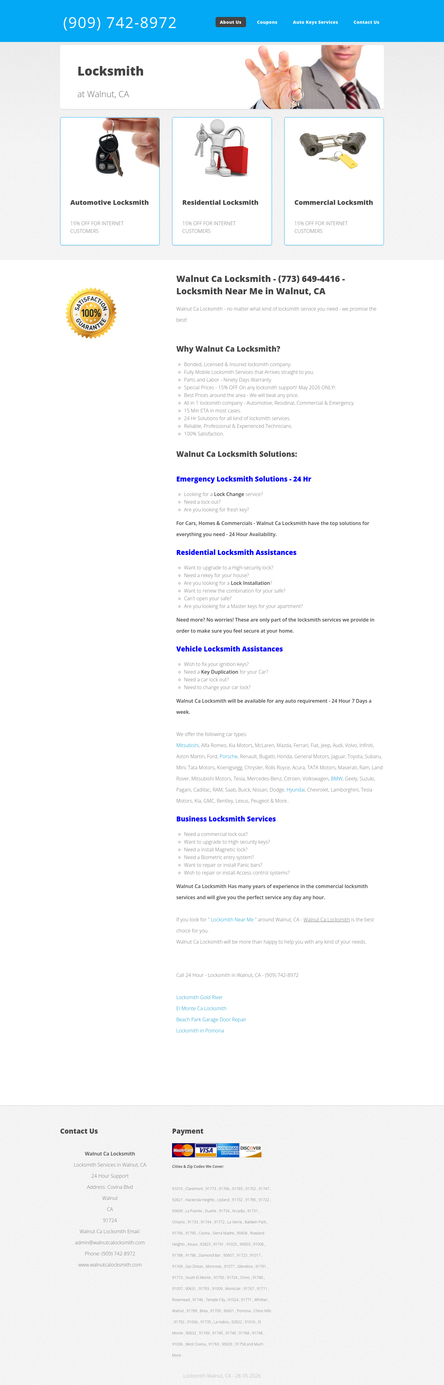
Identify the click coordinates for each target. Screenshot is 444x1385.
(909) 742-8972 (120, 22)
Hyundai (295, 789)
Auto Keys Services (315, 22)
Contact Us (367, 22)
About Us (230, 22)
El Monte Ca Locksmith (201, 1008)
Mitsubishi (187, 745)
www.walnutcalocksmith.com (110, 1264)
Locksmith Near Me (232, 919)
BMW (337, 778)
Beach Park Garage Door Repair (211, 1019)
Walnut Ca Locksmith (103, 1231)
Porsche (228, 756)
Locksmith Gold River (199, 997)
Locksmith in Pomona (200, 1030)
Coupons (267, 22)
